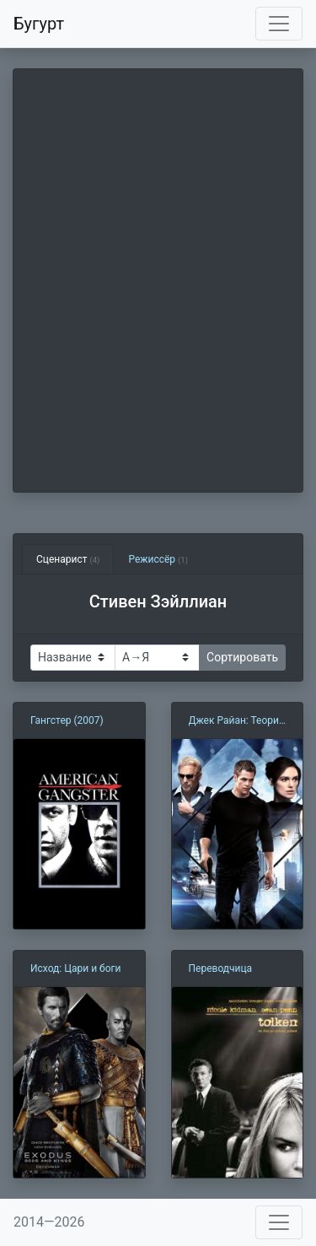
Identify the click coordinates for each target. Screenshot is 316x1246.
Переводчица (221, 968)
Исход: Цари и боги (75, 968)
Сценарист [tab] (67, 559)
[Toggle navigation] (279, 23)
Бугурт (38, 23)
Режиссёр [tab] (158, 559)
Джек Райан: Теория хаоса (237, 721)
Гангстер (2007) (67, 720)
